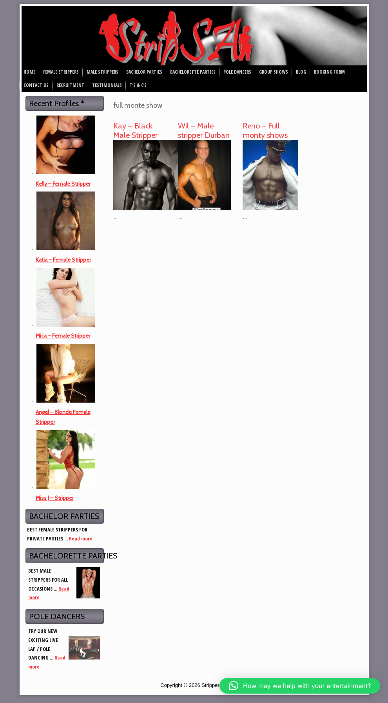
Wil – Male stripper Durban (204, 130)
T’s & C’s (138, 85)
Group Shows (273, 72)
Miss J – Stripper (55, 497)
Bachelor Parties (144, 72)
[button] (299, 686)
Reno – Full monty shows (265, 130)
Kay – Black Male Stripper (135, 130)
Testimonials (107, 85)
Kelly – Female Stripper (63, 183)
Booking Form (329, 72)
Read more (80, 538)
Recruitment (70, 85)
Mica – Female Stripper (63, 335)
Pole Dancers (237, 72)
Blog (301, 72)
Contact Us (36, 85)
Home (29, 72)
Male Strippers (102, 72)
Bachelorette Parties (193, 72)
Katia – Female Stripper (63, 259)
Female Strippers (61, 72)
